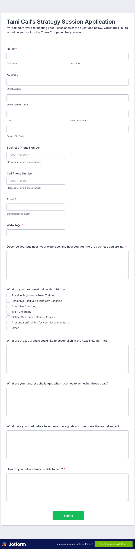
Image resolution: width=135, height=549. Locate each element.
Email (11, 199)
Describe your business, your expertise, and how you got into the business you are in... (67, 246)
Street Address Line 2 (17, 104)
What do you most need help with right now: (38, 289)
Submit (68, 515)
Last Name (75, 63)
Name (12, 48)
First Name (12, 63)
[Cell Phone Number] (36, 181)
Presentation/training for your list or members (40, 322)
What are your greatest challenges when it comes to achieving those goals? (57, 383)
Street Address (14, 89)
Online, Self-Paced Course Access (33, 317)
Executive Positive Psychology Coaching (37, 300)
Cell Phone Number (21, 173)
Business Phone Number (23, 147)
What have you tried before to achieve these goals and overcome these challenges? (63, 426)
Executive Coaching (24, 306)
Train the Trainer (22, 311)
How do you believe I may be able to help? (36, 469)
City (9, 120)
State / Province (78, 120)
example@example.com (18, 213)
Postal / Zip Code (15, 136)
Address (12, 74)
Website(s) (15, 225)
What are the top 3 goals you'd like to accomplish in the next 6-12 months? (57, 340)
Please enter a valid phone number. (24, 162)
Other (15, 328)
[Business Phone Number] (36, 155)
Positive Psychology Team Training (33, 295)
